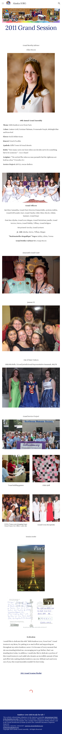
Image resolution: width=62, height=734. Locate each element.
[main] (31, 28)
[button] (3, 3)
